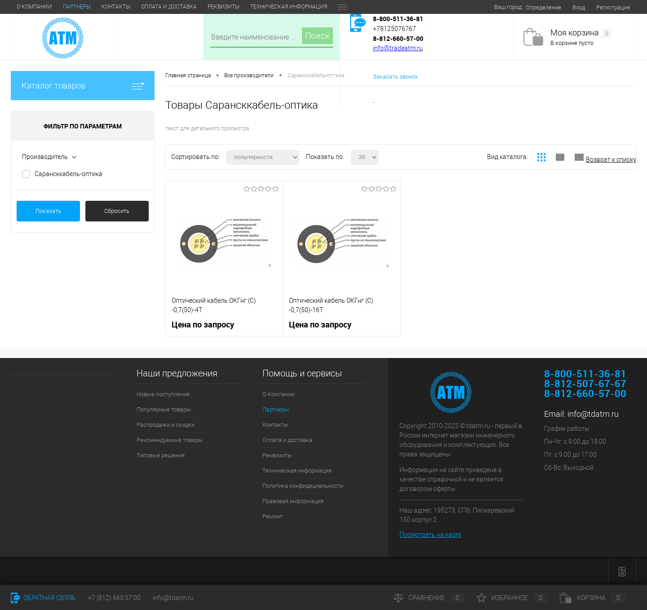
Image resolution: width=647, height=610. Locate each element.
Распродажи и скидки (166, 424)
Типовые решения (161, 455)
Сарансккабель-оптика (68, 173)
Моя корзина (580, 33)
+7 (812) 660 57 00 (114, 597)
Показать (48, 211)
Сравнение (429, 597)
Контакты (116, 7)
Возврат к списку (611, 159)
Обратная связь (43, 597)
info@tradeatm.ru (398, 48)
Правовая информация (293, 501)
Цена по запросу (203, 324)
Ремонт (272, 516)
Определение (543, 7)
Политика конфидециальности (302, 485)
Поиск (317, 36)
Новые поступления (163, 394)
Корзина (592, 597)
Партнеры (77, 7)
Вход (578, 7)
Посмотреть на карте (430, 534)
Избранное (512, 597)
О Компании (34, 7)
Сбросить (116, 211)
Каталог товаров (83, 85)
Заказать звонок (395, 76)
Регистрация (613, 7)
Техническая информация (288, 7)
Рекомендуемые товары (170, 440)
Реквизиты (223, 7)
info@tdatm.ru (593, 414)
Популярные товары (164, 409)
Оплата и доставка (169, 7)
